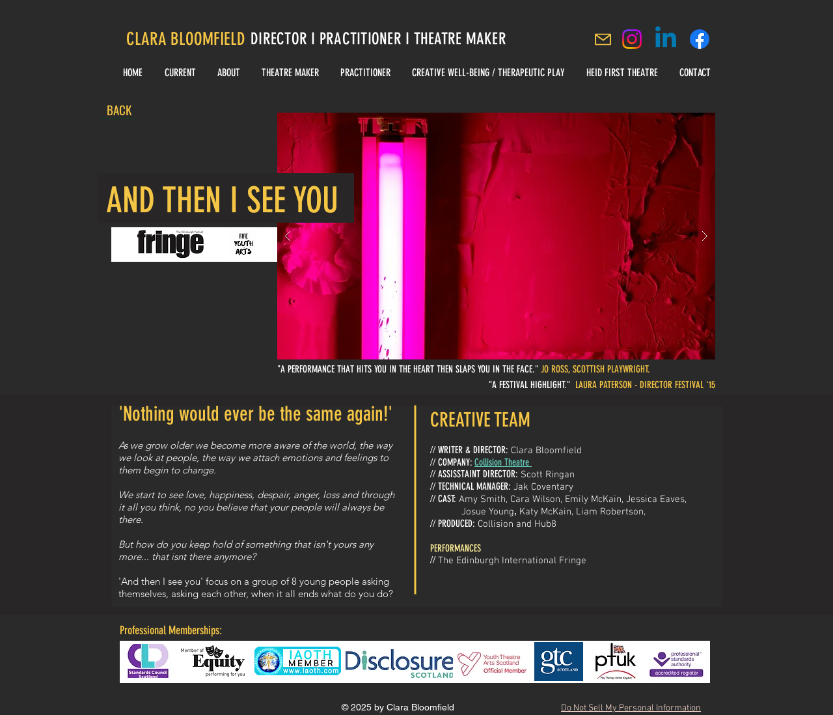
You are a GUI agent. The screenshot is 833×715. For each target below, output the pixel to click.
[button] (496, 236)
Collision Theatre (503, 462)
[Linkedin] (666, 39)
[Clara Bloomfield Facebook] (700, 39)
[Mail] (602, 39)
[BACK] (119, 109)
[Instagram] (632, 39)
